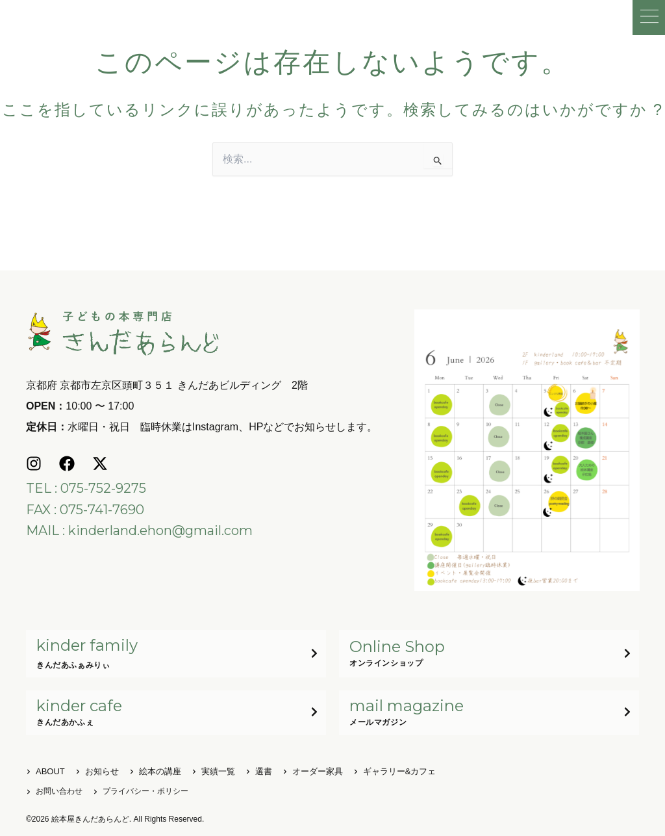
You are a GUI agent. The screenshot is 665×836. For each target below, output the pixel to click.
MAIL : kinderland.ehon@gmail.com (139, 529)
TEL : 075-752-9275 (86, 487)
